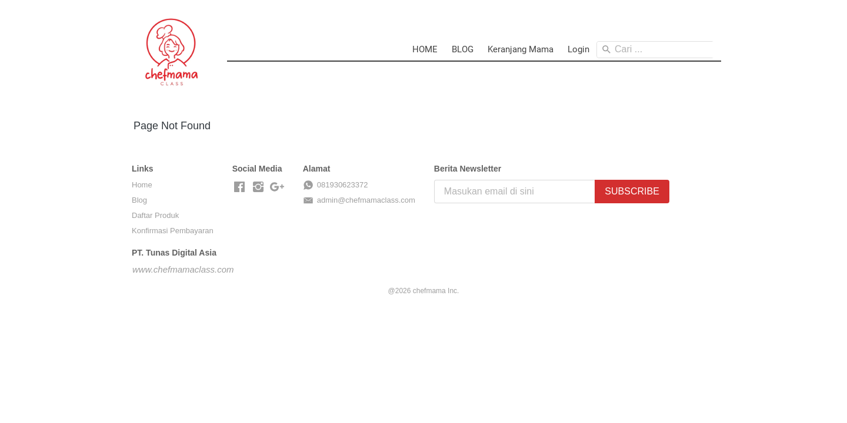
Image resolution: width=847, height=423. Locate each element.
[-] (239, 187)
